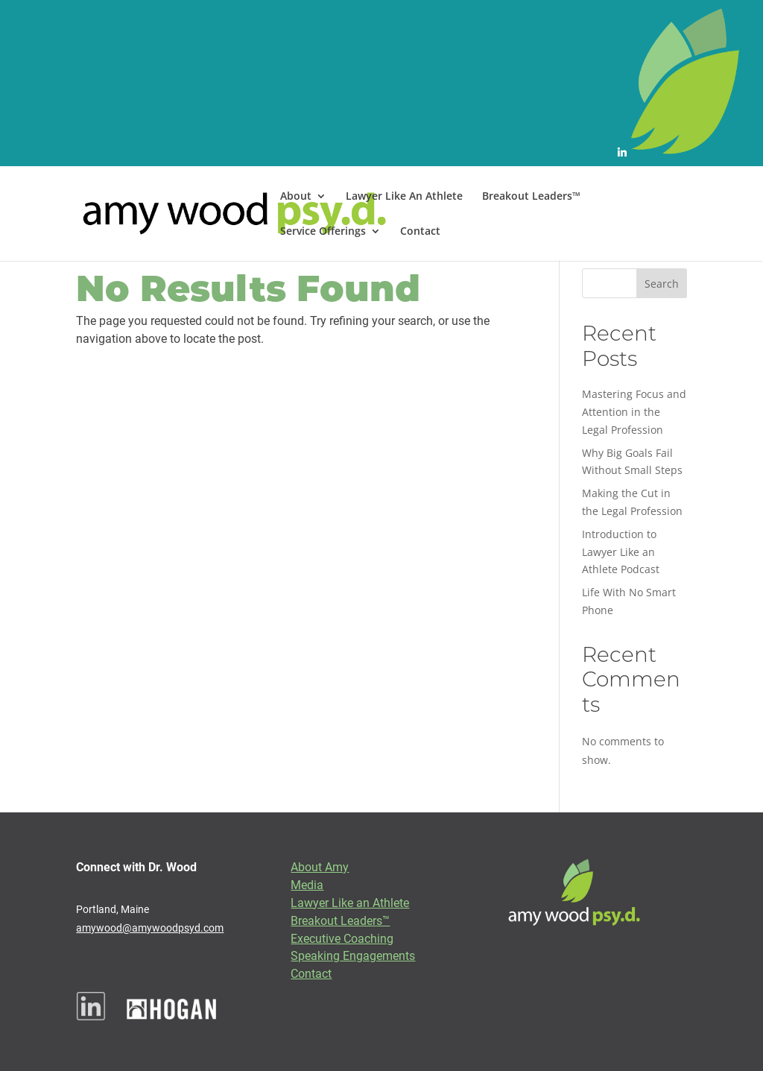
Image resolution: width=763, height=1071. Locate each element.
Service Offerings (323, 232)
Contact (420, 232)
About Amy (320, 866)
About (295, 197)
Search (662, 284)
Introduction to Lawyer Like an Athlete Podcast (620, 552)
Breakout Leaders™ (531, 197)
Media (307, 884)
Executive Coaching (342, 938)
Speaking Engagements (353, 955)
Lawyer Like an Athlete (350, 902)
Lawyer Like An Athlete (404, 197)
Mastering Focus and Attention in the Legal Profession (634, 412)
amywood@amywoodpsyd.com (150, 927)
